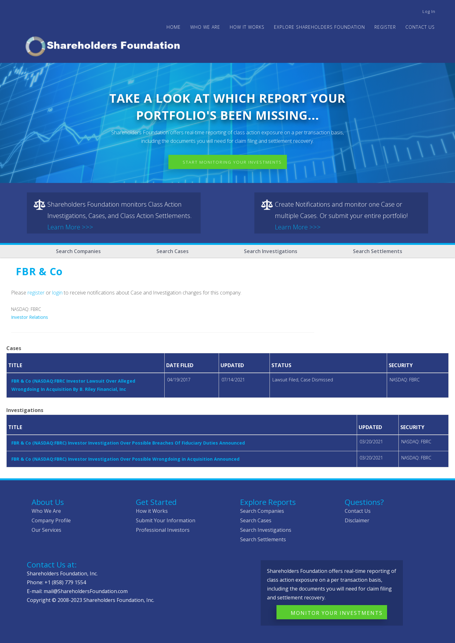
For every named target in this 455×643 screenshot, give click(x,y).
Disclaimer (357, 520)
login (57, 292)
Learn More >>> (70, 227)
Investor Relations (29, 317)
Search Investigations (270, 251)
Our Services (46, 529)
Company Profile (51, 520)
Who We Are (46, 510)
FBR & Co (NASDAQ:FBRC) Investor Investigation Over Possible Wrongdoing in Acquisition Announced (125, 459)
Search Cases (172, 251)
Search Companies (78, 251)
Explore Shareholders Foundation (319, 27)
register (36, 292)
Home (174, 27)
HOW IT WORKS (247, 27)
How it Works (152, 510)
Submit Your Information (165, 520)
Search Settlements (377, 251)
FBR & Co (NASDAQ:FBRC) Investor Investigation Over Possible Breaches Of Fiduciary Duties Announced (128, 443)
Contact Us (420, 27)
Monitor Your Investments (337, 613)
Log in (428, 11)
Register (385, 27)
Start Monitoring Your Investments (232, 162)
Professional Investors (163, 529)
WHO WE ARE (205, 27)
